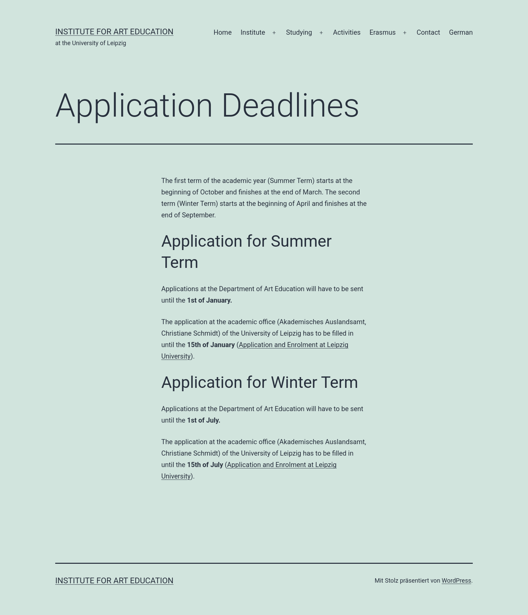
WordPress (456, 580)
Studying (299, 32)
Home (222, 32)
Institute (252, 32)
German (461, 32)
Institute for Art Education (114, 31)
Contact (428, 32)
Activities (347, 32)
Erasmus (382, 32)
